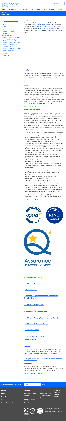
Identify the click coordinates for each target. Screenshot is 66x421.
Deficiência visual (49, 9)
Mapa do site (5, 397)
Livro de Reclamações (7, 403)
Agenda (3, 390)
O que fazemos (23, 9)
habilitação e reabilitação (44, 24)
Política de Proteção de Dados (12, 48)
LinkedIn (56, 394)
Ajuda (3, 400)
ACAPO (3, 9)
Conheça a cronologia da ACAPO (33, 373)
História (5, 54)
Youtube (56, 396)
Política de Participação (10, 41)
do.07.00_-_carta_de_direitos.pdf (35, 336)
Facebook (57, 390)
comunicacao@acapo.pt (45, 395)
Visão (4, 26)
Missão (5, 24)
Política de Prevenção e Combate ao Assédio (42, 318)
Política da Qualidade (9, 28)
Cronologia (6, 55)
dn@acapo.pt (27, 395)
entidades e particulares (46, 28)
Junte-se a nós (35, 9)
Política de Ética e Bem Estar (11, 42)
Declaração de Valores (9, 30)
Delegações (12, 9)
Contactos (61, 9)
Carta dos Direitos (8, 50)
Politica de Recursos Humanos (36, 284)
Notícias (3, 393)
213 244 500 (27, 402)
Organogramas (7, 35)
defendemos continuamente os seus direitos (47, 26)
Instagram (57, 392)
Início (3, 12)
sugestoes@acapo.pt (44, 397)
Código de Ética (7, 52)
